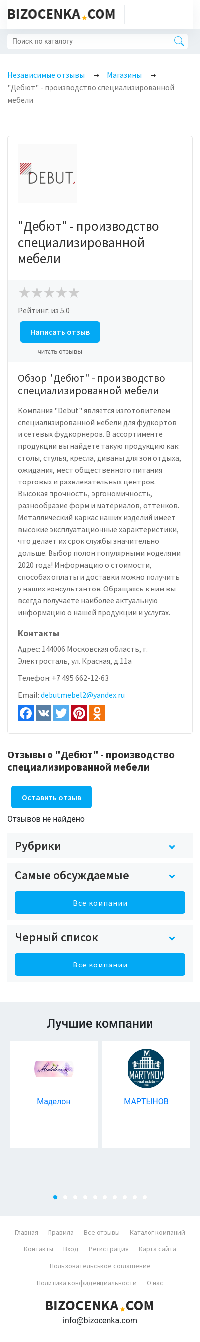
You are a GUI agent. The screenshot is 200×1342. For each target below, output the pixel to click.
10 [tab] (147, 1200)
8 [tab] (128, 1200)
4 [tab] (88, 1200)
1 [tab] (58, 1200)
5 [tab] (98, 1200)
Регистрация (109, 1248)
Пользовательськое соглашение (100, 1265)
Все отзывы (102, 1232)
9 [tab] (138, 1200)
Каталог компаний (157, 1232)
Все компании (100, 903)
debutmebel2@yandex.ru (83, 694)
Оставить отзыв (51, 797)
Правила (61, 1232)
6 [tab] (108, 1200)
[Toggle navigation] (184, 14)
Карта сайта (157, 1248)
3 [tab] (78, 1200)
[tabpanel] (53, 1094)
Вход (71, 1248)
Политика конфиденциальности (87, 1282)
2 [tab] (68, 1200)
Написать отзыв (60, 332)
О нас (155, 1282)
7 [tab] (118, 1200)
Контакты (38, 1248)
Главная (26, 1232)
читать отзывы (60, 351)
